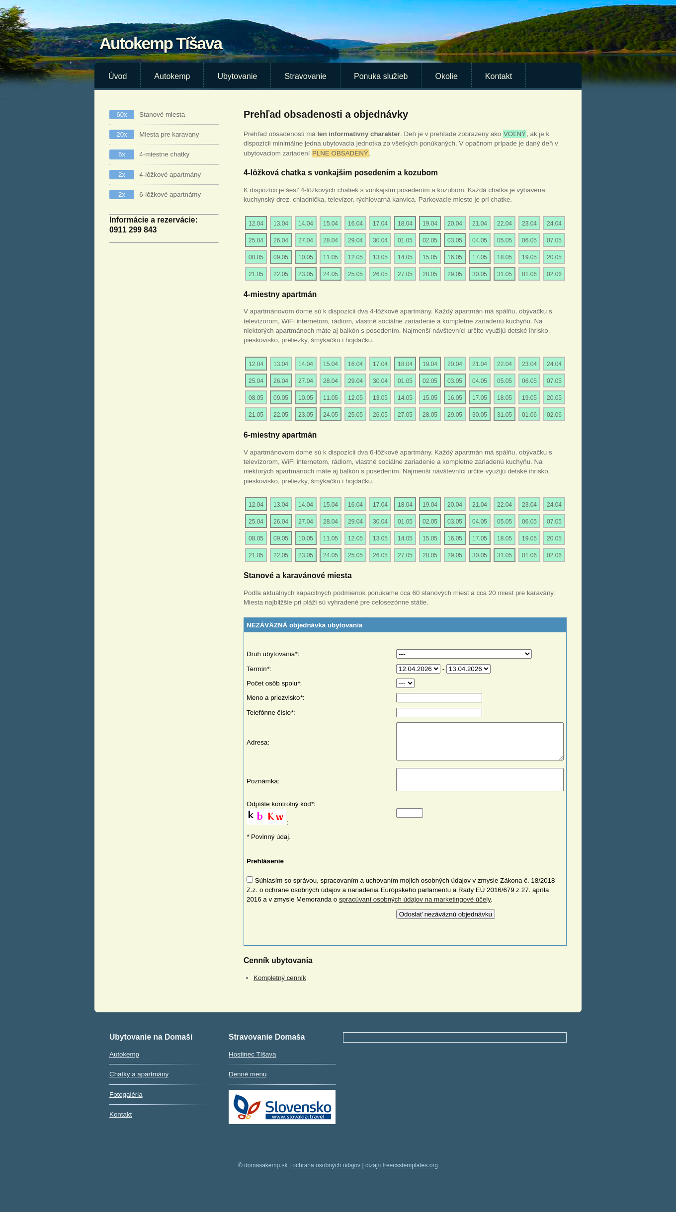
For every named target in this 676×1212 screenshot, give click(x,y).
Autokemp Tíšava (160, 43)
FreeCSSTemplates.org (410, 1177)
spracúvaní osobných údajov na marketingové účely (415, 911)
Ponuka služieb (381, 76)
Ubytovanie (237, 76)
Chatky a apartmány (139, 1086)
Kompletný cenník (280, 989)
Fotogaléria (126, 1106)
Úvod (117, 76)
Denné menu (247, 1086)
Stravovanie (305, 76)
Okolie (446, 76)
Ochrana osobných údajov (326, 1177)
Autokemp (172, 76)
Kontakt (498, 76)
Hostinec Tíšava (252, 1066)
